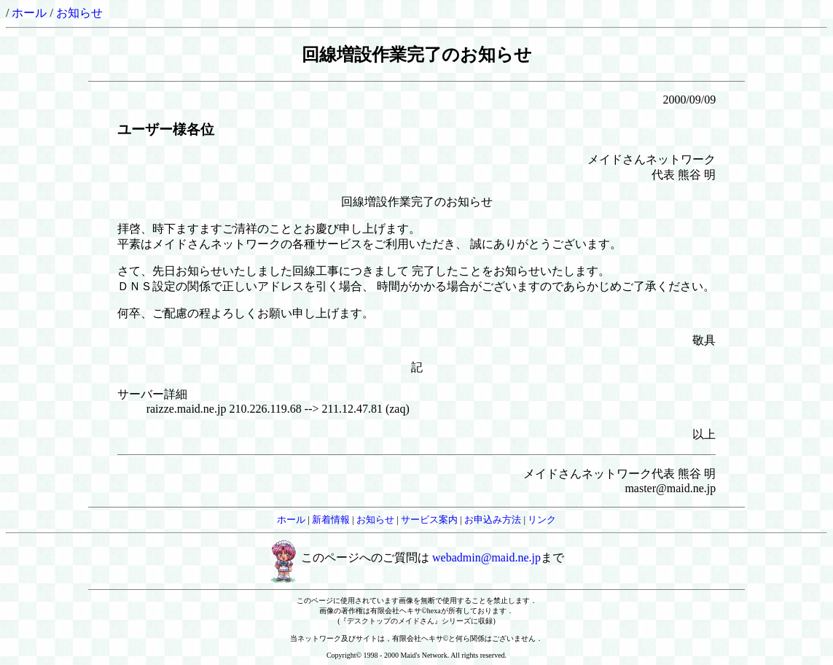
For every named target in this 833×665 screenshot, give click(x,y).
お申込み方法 (492, 519)
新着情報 (331, 519)
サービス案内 (429, 519)
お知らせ (79, 13)
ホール (29, 13)
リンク (542, 519)
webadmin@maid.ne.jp (486, 557)
